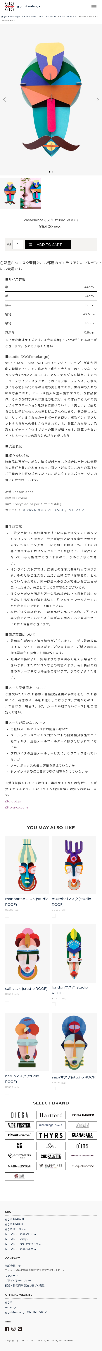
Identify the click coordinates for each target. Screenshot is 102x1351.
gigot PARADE (15, 1219)
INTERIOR (76, 510)
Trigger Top (94, 7)
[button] (49, 172)
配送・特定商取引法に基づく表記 (25, 1285)
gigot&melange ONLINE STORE (27, 1312)
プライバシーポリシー (18, 1280)
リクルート (11, 1275)
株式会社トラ (13, 1265)
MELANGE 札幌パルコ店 (20, 1249)
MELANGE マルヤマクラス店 (23, 1244)
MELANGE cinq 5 (16, 1239)
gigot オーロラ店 (15, 1229)
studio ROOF (33, 510)
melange (11, 1307)
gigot (8, 1302)
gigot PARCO (14, 1224)
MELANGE (55, 510)
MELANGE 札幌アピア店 (20, 1234)
